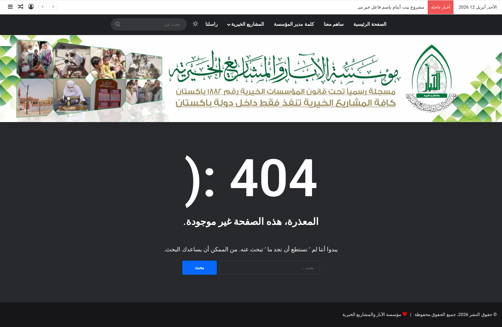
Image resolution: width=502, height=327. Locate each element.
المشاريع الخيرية (247, 24)
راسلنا (211, 24)
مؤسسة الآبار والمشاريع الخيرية (372, 314)
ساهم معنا (334, 24)
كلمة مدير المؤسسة (294, 24)
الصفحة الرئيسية (369, 24)
